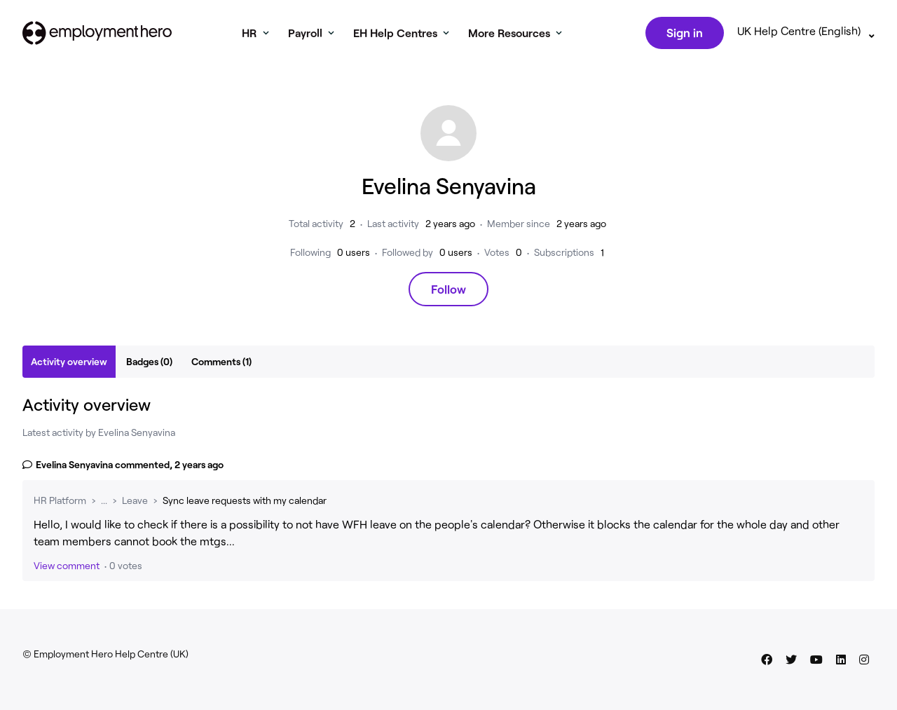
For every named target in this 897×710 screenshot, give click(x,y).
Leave (135, 503)
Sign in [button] (683, 34)
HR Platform (60, 503)
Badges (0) (149, 364)
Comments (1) (221, 364)
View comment (67, 568)
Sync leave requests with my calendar (245, 503)
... (104, 503)
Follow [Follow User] (448, 292)
